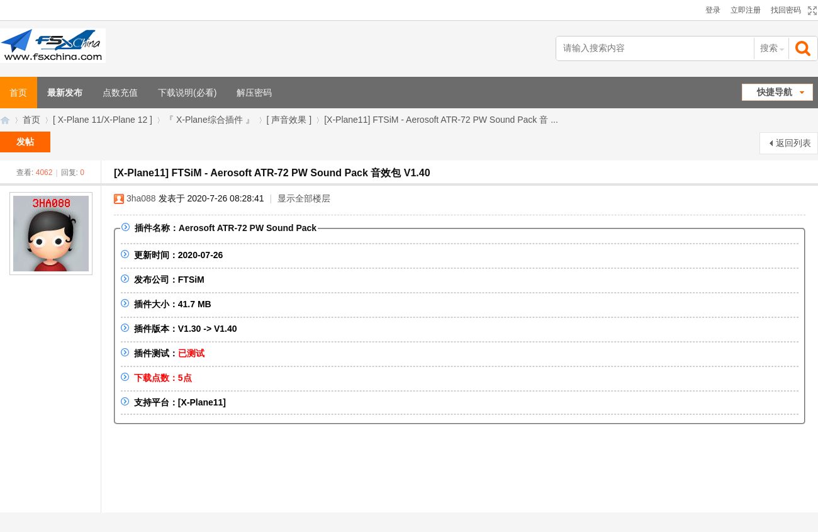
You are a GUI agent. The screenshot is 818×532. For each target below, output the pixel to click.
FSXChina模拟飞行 (5, 120)
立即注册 (746, 10)
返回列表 (793, 143)
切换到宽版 (811, 10)
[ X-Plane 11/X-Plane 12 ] (102, 120)
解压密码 (254, 93)
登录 (712, 10)
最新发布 (64, 93)
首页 (31, 120)
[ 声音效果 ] (289, 120)
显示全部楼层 (303, 198)
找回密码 (786, 10)
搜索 (769, 48)
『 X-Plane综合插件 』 (209, 120)
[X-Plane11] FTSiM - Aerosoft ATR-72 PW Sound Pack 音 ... (441, 120)
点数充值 (120, 93)
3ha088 (141, 198)
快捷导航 (774, 92)
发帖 (25, 142)
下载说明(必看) (187, 93)
